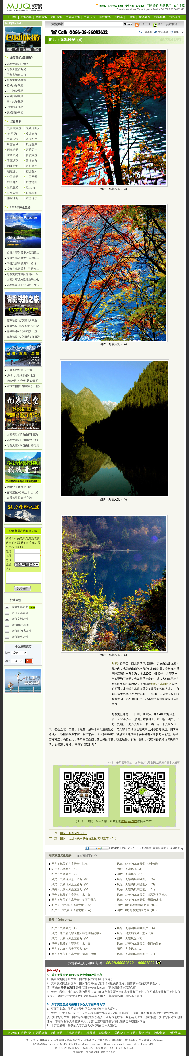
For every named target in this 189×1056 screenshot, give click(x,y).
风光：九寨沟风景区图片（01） (137, 889)
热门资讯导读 (16, 613)
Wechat (132, 821)
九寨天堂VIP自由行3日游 (22, 434)
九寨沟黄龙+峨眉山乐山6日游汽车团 (29, 279)
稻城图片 (31, 171)
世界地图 (31, 193)
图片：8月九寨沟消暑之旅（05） (137, 905)
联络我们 (165, 5)
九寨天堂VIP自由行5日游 (22, 440)
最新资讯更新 (21, 607)
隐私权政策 (73, 1040)
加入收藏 (179, 5)
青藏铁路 (12, 160)
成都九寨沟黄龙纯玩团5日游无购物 (28, 258)
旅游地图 (31, 182)
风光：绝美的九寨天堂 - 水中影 (71, 894)
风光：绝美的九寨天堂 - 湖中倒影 (138, 863)
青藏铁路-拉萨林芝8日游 (22, 331)
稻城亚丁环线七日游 (19, 487)
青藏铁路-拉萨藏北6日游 (22, 320)
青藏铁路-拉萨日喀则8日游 (23, 336)
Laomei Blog (148, 1044)
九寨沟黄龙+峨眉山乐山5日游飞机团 (29, 274)
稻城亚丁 (12, 171)
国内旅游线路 (15, 101)
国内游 (118, 17)
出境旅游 (12, 187)
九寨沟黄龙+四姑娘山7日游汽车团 (28, 285)
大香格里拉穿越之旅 (19, 497)
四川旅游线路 (15, 90)
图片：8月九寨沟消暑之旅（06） (72, 905)
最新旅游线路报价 (21, 57)
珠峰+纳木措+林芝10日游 (22, 380)
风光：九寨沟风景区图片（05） (137, 879)
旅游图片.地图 (17, 625)
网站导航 (152, 5)
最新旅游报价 (160, 848)
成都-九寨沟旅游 (161, 684)
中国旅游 (12, 176)
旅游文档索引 (16, 619)
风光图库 (31, 144)
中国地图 (12, 182)
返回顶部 (177, 848)
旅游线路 (26, 17)
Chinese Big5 (115, 5)
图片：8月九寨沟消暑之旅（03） (137, 910)
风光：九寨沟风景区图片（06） (71, 879)
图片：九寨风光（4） (64, 869)
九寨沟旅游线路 (16, 80)
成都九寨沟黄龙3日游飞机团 (24, 263)
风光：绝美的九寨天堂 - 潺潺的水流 (139, 899)
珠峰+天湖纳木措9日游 (21, 375)
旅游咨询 (144, 17)
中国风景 (31, 176)
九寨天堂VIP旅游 (17, 64)
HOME (102, 5)
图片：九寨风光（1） (130, 874)
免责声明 (59, 1040)
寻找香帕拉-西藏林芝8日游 (23, 386)
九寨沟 (116, 663)
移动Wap (158, 1040)
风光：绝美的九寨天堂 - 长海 (69, 863)
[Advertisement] (79, 693)
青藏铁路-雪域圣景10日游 (23, 326)
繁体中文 (177, 31)
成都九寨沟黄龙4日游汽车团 (24, 268)
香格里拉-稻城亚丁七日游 (23, 492)
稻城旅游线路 (15, 85)
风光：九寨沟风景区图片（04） (71, 884)
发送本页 (161, 31)
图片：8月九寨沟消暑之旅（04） (72, 910)
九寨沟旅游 (73, 17)
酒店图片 (31, 139)
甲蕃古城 (12, 144)
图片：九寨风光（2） (64, 874)
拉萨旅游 (31, 155)
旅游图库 (175, 17)
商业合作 (89, 1040)
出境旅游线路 (15, 107)
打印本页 (146, 31)
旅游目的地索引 (18, 631)
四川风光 (31, 166)
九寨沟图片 (33, 128)
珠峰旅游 (12, 155)
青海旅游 (31, 160)
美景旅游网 (92, 1051)
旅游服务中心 (15, 112)
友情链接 (130, 1040)
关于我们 (31, 1040)
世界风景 (12, 193)
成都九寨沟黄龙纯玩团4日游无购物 (28, 252)
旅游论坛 (31, 198)
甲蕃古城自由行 (16, 74)
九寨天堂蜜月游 (16, 69)
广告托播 (102, 1040)
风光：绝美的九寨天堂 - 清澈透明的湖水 (142, 894)
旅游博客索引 (16, 637)
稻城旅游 (105, 17)
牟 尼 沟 (12, 133)
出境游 (131, 17)
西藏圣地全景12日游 (19, 370)
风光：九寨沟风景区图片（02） (71, 889)
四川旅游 (56, 17)
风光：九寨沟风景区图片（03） (137, 884)
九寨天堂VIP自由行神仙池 (23, 445)
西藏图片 (31, 149)
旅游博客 (160, 17)
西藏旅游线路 (15, 96)
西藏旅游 (41, 17)
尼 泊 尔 (31, 187)
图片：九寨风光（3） (73, 833)
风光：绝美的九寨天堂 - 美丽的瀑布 (73, 899)
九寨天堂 (89, 17)
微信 (124, 821)
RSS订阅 (143, 24)
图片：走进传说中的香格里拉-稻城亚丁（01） (89, 838)
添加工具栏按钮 (165, 24)
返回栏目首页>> (87, 855)
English (140, 5)
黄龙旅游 (31, 133)
